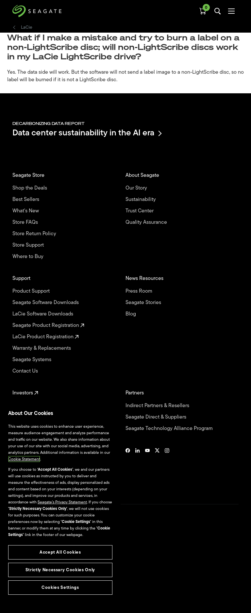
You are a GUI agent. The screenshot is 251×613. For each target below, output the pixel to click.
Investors (25, 393)
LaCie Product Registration (45, 337)
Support (22, 278)
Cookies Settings (27, 597)
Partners (135, 393)
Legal (17, 564)
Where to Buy (28, 256)
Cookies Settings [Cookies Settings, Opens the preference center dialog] (60, 587)
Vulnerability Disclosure (32, 586)
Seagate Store (29, 175)
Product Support (31, 291)
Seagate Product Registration (48, 325)
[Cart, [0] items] (202, 11)
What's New (26, 211)
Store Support (28, 245)
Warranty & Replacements (42, 348)
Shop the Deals (31, 188)
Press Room (140, 291)
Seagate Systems (32, 359)
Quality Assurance (147, 222)
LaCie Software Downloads (43, 314)
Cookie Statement (24, 459)
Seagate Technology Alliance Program (170, 428)
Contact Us (25, 371)
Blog (131, 314)
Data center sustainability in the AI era (86, 133)
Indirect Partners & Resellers (158, 405)
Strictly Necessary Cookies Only (60, 569)
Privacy (18, 575)
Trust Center (140, 211)
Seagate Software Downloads (46, 302)
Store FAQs (25, 222)
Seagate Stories (144, 302)
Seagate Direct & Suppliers (157, 417)
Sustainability (141, 199)
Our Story (137, 188)
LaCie (26, 27)
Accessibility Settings (30, 602)
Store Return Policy (35, 234)
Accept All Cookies (60, 552)
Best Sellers (26, 199)
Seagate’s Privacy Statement (62, 502)
